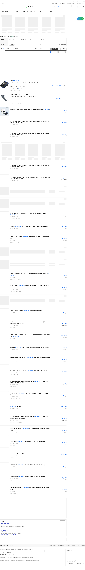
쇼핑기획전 (69, 3)
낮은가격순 (8, 51)
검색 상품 (15, 48)
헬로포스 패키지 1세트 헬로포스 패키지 (21, 453)
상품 (17, 11)
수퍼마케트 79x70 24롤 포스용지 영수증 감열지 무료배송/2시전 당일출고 (29, 226)
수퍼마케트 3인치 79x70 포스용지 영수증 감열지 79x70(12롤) (27, 465)
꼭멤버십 (15, 528)
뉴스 (31, 11)
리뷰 (40, 11)
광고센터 (78, 545)
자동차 (53, 3)
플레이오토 (78, 1)
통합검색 (12, 11)
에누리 (70, 1)
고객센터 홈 (69, 555)
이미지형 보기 (61, 49)
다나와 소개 (50, 545)
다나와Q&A (49, 11)
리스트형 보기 (59, 49)
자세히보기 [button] (22, 554)
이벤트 (77, 3)
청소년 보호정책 (68, 545)
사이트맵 (73, 545)
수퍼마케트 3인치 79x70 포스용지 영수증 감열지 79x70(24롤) (27, 476)
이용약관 (54, 545)
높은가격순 (13, 51)
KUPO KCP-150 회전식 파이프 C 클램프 (19, 94)
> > (16, 422)
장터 (21, 11)
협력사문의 (83, 545)
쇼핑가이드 (25, 11)
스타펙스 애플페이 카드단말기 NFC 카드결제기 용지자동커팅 (26, 311)
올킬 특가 (7, 534)
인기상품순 (3, 51)
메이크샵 (83, 1)
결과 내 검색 (55, 48)
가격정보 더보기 (61, 85)
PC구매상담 (64, 3)
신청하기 (62, 521)
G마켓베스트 (3, 528)
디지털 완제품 (21, 39)
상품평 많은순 (22, 51)
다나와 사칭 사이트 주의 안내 (7, 545)
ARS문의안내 (79, 563)
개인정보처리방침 (61, 545)
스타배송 (11, 528)
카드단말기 (15, 406)
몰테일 (74, 1)
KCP (14, 81)
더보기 (83, 3)
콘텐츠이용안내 (29, 554)
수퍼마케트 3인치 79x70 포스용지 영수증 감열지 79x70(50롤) (27, 441)
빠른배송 (12, 44)
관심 (22, 88)
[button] (72, 7)
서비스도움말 (81, 555)
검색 (63, 44)
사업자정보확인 (41, 551)
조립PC (56, 3)
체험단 (80, 3)
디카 (30, 39)
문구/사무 (10, 39)
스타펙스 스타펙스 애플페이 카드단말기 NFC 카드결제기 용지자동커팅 (28, 370)
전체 (3, 48)
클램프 (18, 96)
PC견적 (60, 3)
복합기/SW (43, 39)
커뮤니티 (73, 3)
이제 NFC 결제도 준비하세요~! (21, 86)
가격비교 (8, 48)
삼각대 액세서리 (13, 96)
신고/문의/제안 (75, 555)
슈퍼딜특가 (8, 528)
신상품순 (17, 51)
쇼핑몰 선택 (36, 48)
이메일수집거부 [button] (71, 563)
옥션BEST (3, 534)
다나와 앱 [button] (2, 3)
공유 (83, 11)
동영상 (44, 11)
